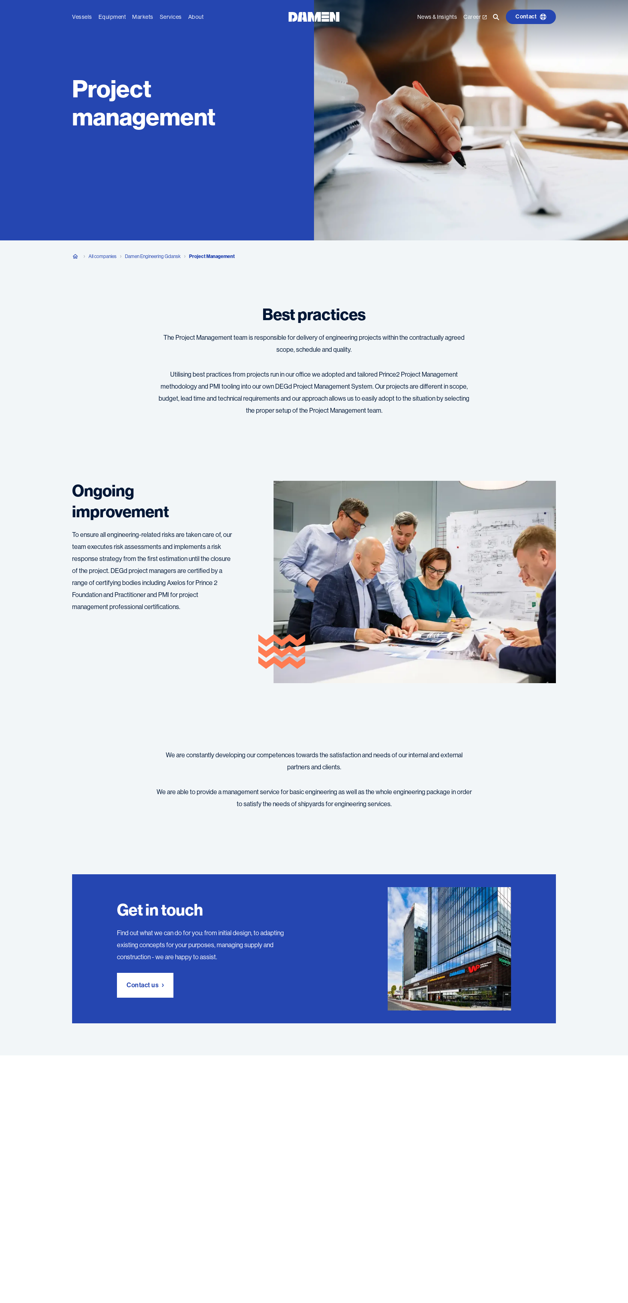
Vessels (82, 16)
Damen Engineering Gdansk (153, 256)
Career (475, 16)
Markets (142, 16)
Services (171, 16)
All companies (103, 256)
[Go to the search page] (496, 16)
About (196, 16)
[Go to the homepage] (314, 16)
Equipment (112, 16)
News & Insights (437, 16)
